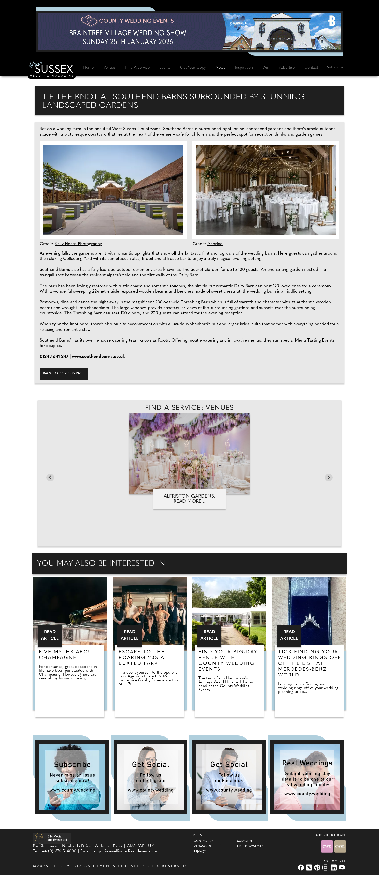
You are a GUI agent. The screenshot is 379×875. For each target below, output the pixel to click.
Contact (311, 68)
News (220, 68)
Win (265, 68)
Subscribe (335, 67)
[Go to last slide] (50, 477)
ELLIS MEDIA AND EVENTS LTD (89, 866)
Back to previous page (64, 373)
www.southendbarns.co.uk (98, 356)
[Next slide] (329, 477)
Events (165, 68)
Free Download (250, 846)
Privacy (200, 851)
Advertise (287, 68)
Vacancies (202, 846)
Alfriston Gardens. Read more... (189, 499)
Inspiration (244, 68)
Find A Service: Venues (189, 408)
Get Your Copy (193, 68)
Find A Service (137, 68)
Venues (109, 68)
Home (88, 68)
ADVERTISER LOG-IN (330, 835)
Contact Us (203, 841)
